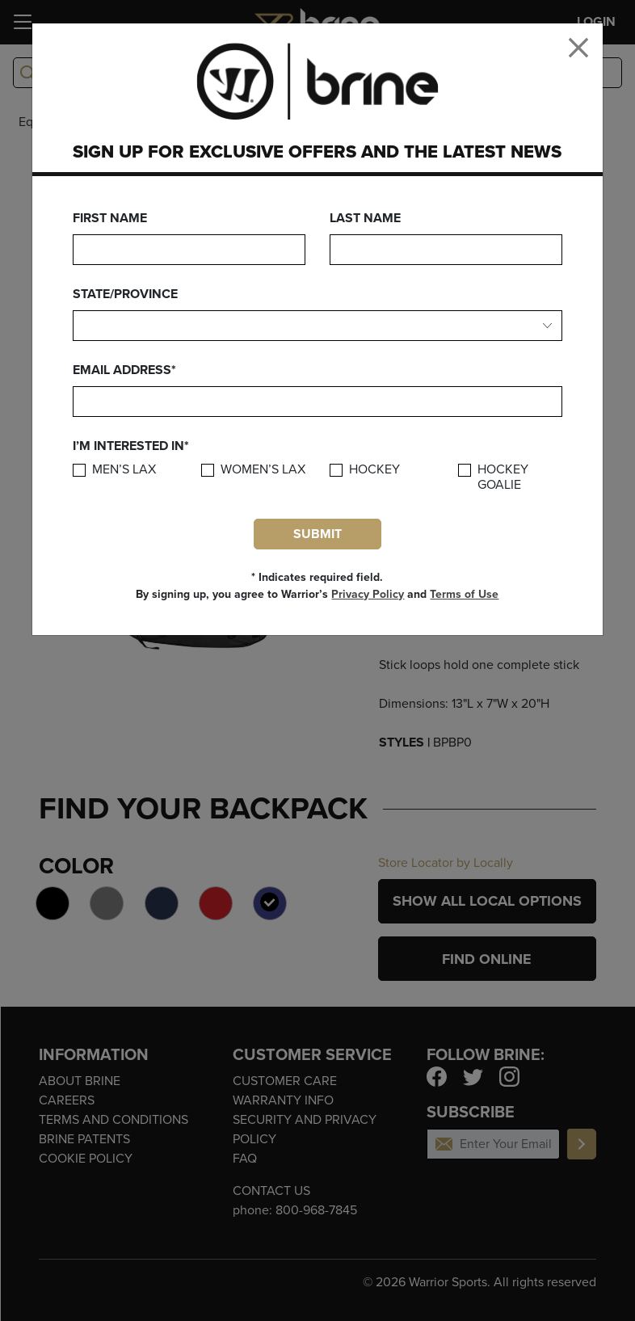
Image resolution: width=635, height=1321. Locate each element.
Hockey (374, 469)
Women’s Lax (263, 469)
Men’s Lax (124, 469)
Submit (317, 534)
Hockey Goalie (502, 477)
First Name (110, 218)
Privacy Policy (367, 594)
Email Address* (124, 370)
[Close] (578, 48)
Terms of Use (464, 594)
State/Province (125, 294)
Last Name (365, 218)
